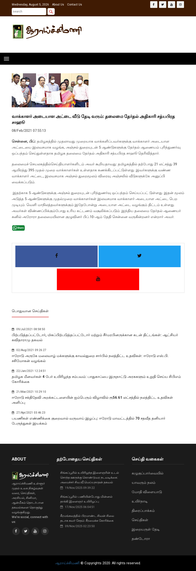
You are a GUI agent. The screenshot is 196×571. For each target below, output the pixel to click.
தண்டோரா (141, 538)
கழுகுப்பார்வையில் (147, 473)
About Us (58, 4)
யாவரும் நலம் (143, 482)
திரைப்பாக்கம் (143, 510)
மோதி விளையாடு (147, 492)
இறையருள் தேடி (146, 529)
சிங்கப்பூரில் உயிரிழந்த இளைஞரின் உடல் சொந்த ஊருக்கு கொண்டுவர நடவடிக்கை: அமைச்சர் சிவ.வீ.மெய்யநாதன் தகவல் (89, 477)
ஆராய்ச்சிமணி (68, 563)
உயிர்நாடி (140, 501)
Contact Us (74, 4)
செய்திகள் (140, 520)
